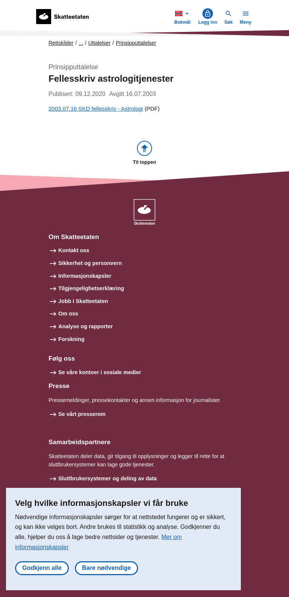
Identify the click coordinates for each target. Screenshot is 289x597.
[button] (144, 153)
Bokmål (183, 16)
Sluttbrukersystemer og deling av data (107, 478)
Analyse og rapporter (85, 326)
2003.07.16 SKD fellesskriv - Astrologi (96, 108)
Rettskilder (61, 43)
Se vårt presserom (82, 414)
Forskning (71, 339)
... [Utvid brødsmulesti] (81, 43)
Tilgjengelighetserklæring (91, 288)
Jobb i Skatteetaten (83, 301)
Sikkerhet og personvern (90, 263)
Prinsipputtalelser (136, 43)
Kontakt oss (73, 250)
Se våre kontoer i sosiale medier (99, 372)
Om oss (68, 314)
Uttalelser (99, 43)
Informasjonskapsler (84, 276)
